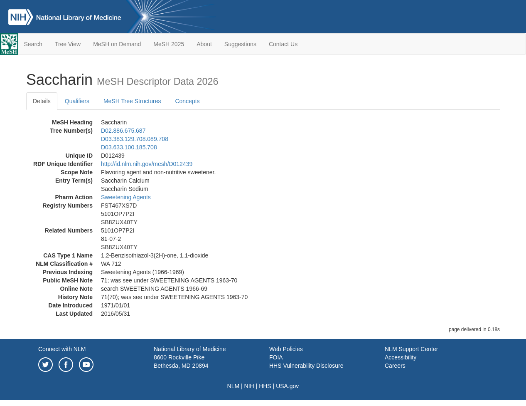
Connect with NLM (62, 349)
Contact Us (283, 44)
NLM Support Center (411, 349)
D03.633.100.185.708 (129, 147)
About (204, 44)
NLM (233, 386)
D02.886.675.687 (123, 130)
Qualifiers (77, 101)
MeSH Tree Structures (132, 101)
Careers (395, 365)
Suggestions (240, 44)
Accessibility (400, 357)
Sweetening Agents (126, 197)
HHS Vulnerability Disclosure (306, 365)
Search (33, 44)
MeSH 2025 (168, 44)
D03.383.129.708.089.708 (134, 139)
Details (42, 101)
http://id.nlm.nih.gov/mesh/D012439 (146, 164)
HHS (265, 386)
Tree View (68, 44)
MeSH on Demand (117, 44)
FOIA (276, 357)
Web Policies (286, 349)
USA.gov (287, 386)
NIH (249, 386)
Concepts (187, 101)
